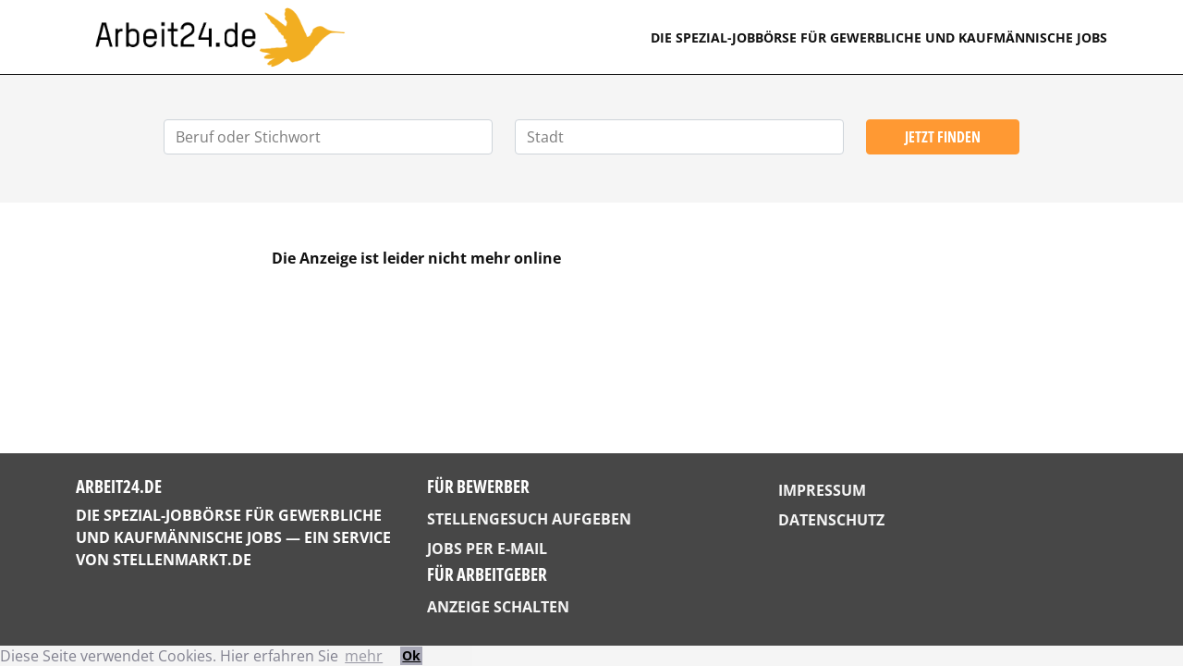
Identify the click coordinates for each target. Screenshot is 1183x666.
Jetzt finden (943, 137)
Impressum (822, 490)
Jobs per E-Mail (487, 548)
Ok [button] (411, 655)
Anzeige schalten (498, 607)
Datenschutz (831, 520)
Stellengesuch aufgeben (529, 519)
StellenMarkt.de (182, 559)
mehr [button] (364, 656)
